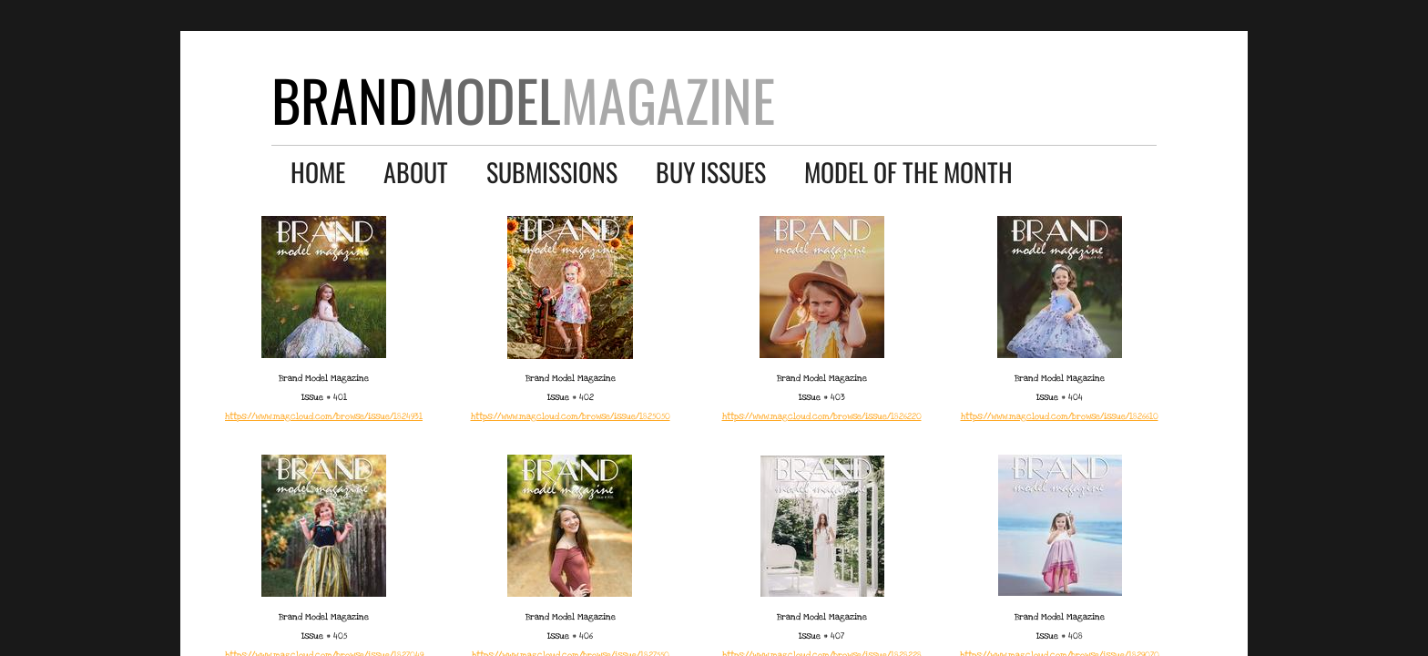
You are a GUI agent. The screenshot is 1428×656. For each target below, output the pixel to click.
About (415, 171)
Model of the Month (908, 171)
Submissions (551, 171)
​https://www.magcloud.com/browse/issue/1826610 (1059, 416)
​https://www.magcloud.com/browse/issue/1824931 (324, 416)
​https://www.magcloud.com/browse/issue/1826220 (822, 416)
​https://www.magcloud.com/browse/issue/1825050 (570, 416)
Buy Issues (711, 171)
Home (318, 171)
